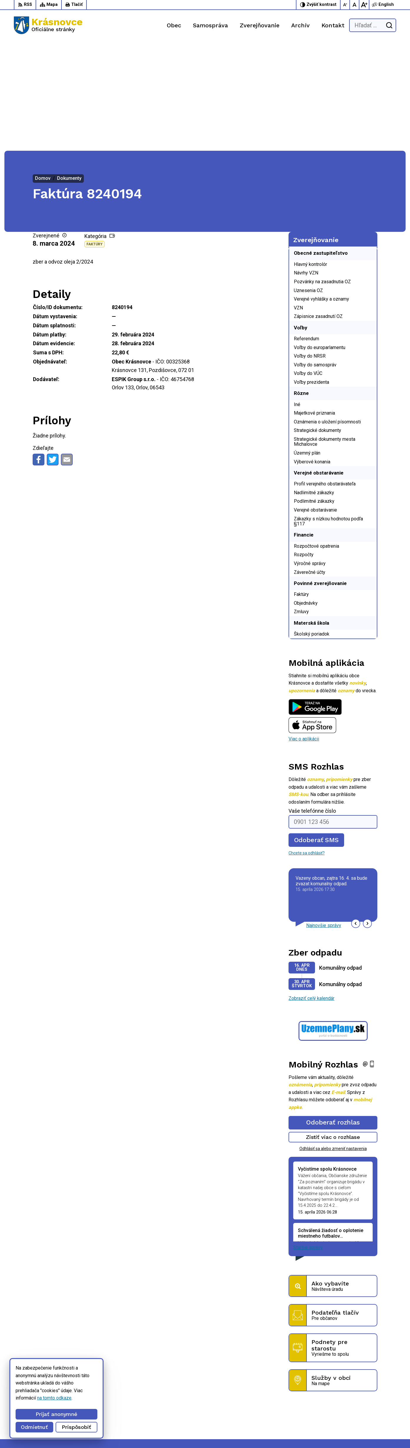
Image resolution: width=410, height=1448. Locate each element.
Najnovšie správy (323, 816)
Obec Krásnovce (165, 1432)
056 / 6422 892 (282, 1404)
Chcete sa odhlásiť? (307, 743)
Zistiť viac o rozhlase (333, 1027)
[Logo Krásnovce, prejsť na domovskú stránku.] (48, 25)
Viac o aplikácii (304, 629)
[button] (355, 813)
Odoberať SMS (316, 730)
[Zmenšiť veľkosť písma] (345, 4)
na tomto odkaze (54, 1398)
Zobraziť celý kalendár (311, 888)
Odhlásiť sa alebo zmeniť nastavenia (333, 1038)
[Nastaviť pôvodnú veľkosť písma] (354, 4)
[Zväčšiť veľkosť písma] (364, 4)
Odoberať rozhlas (333, 1012)
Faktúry (94, 135)
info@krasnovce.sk (285, 1411)
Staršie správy (308, 1138)
